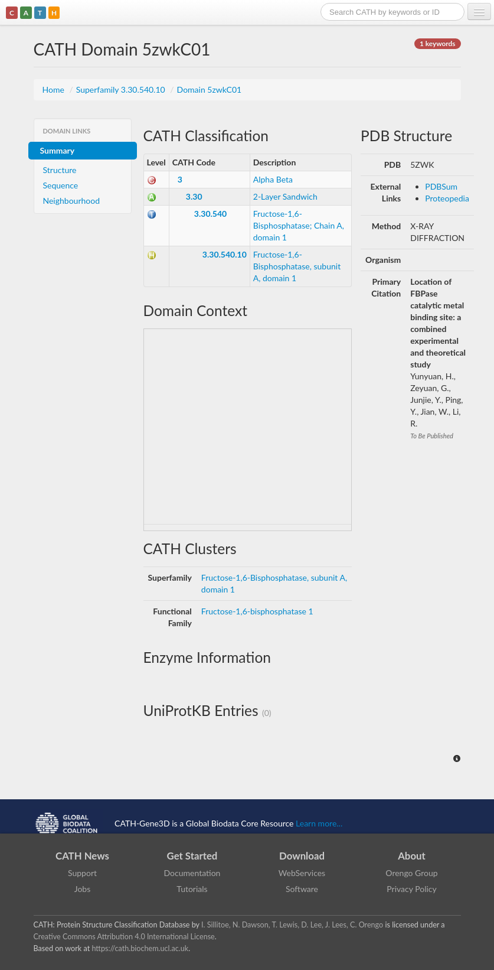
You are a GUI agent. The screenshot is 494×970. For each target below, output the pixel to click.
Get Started (192, 855)
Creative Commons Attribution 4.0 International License (124, 936)
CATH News (82, 855)
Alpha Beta (273, 179)
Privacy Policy (411, 889)
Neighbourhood (71, 201)
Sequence (60, 185)
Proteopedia (447, 198)
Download (302, 855)
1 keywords (437, 43)
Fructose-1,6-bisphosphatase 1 (257, 611)
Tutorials (191, 889)
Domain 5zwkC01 (209, 89)
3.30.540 (210, 214)
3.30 (194, 196)
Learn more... (319, 823)
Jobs (82, 889)
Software (302, 889)
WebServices (302, 873)
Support (82, 873)
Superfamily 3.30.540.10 (122, 89)
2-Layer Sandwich (285, 196)
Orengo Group (411, 873)
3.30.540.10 (224, 254)
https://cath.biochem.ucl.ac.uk (139, 948)
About (412, 855)
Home (54, 89)
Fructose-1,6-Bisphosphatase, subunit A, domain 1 (297, 266)
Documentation (192, 873)
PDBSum (441, 186)
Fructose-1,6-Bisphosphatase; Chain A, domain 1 (298, 225)
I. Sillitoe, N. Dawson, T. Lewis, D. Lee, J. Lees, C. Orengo (292, 924)
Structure (60, 170)
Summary (57, 150)
